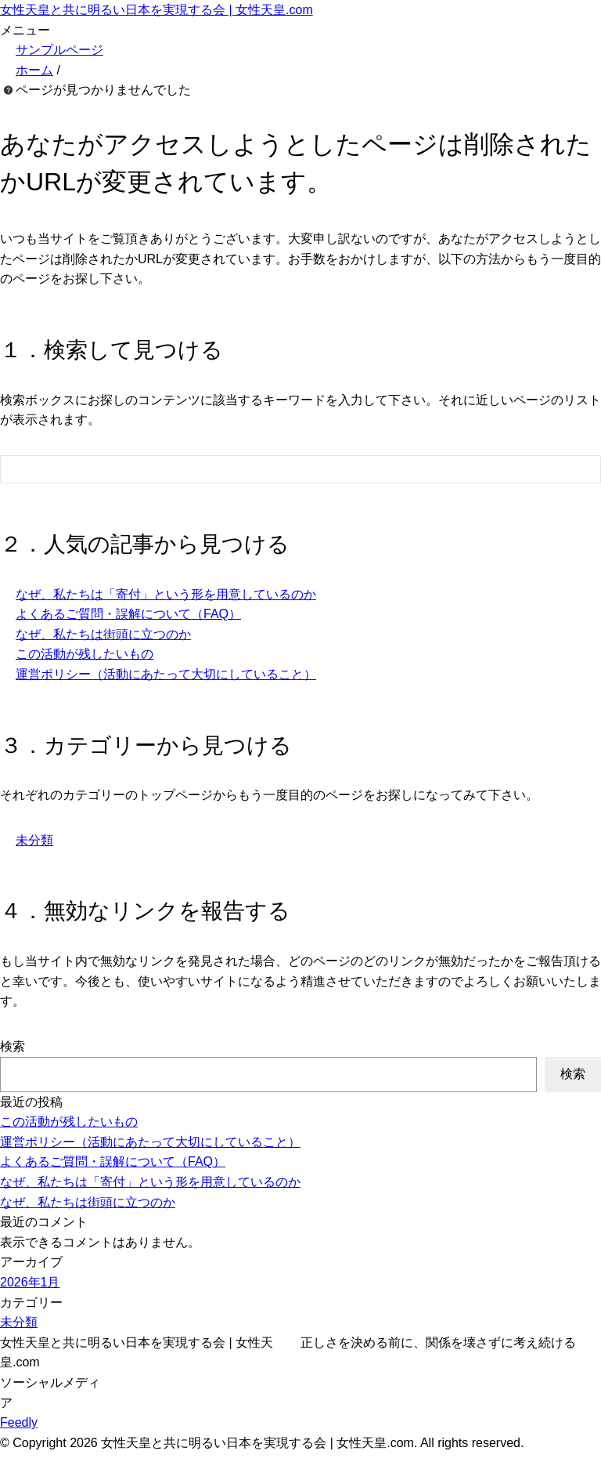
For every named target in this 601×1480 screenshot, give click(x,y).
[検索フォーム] (285, 469)
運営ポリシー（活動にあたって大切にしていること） (166, 674)
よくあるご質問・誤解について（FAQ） (128, 614)
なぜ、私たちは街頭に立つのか (103, 634)
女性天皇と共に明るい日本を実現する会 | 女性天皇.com (156, 9)
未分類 (34, 840)
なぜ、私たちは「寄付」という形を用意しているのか (166, 594)
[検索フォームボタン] (578, 471)
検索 (12, 1046)
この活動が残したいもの (84, 653)
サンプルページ (59, 49)
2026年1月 (30, 1282)
